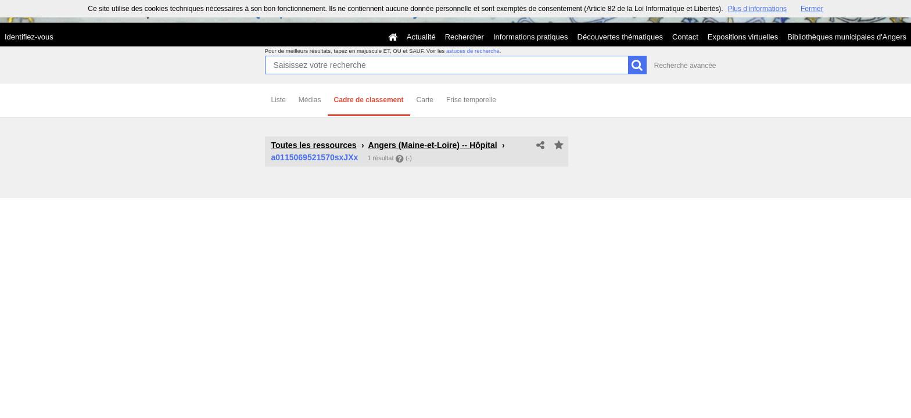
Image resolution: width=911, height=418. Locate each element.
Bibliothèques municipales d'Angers (846, 37)
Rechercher (464, 37)
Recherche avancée (685, 66)
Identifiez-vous (29, 37)
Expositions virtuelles (743, 37)
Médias (310, 100)
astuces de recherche (473, 51)
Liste (278, 100)
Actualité (421, 37)
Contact (685, 37)
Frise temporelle (471, 100)
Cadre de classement (369, 100)
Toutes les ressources (314, 145)
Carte (425, 100)
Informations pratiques (530, 37)
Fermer (812, 9)
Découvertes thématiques (620, 37)
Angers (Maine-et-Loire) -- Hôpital (432, 145)
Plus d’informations (757, 9)
